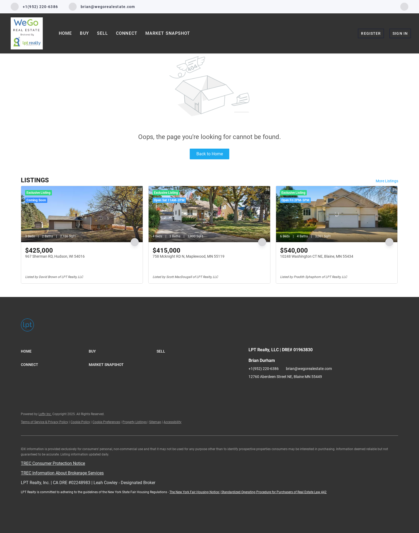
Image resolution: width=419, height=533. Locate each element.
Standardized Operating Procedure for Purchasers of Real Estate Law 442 (274, 492)
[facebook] (404, 6)
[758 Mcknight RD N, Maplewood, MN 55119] (209, 214)
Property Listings (134, 422)
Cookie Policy (80, 422)
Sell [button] (102, 33)
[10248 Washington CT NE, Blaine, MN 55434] (337, 214)
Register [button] (371, 33)
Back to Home (209, 153)
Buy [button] (84, 33)
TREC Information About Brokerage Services (62, 473)
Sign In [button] (400, 33)
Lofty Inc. (45, 414)
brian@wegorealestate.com (309, 368)
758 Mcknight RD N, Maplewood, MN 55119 (188, 256)
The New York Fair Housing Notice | (195, 492)
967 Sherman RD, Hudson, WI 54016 (55, 256)
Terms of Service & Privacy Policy (44, 422)
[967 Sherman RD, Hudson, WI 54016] (82, 214)
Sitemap (155, 422)
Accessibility (172, 422)
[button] (55, 351)
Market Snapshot (167, 33)
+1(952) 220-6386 (264, 368)
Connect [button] (126, 33)
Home (65, 33)
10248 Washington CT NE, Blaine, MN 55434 (316, 256)
